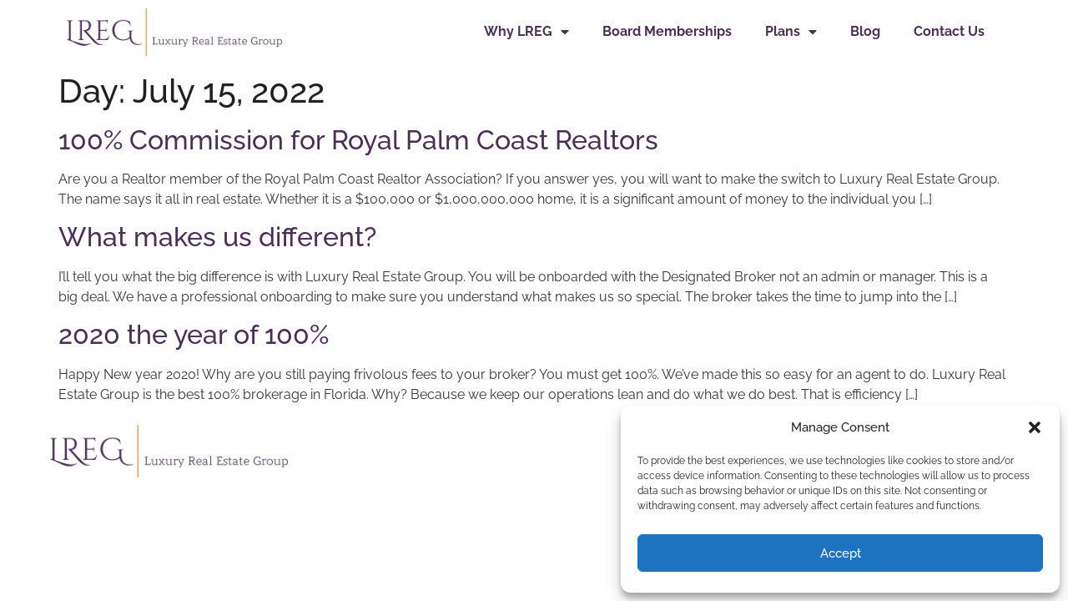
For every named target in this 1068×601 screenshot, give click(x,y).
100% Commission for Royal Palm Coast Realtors (358, 139)
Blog (865, 31)
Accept (840, 553)
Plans (791, 32)
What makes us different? (217, 236)
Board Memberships (667, 31)
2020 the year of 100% (193, 334)
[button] (1034, 427)
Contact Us (949, 31)
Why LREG (526, 32)
